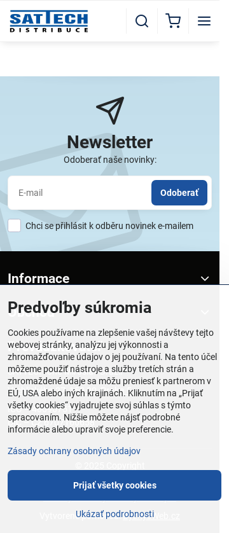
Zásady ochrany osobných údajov (74, 451)
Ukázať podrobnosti (115, 514)
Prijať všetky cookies (114, 485)
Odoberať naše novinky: (110, 160)
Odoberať (179, 193)
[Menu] (204, 21)
